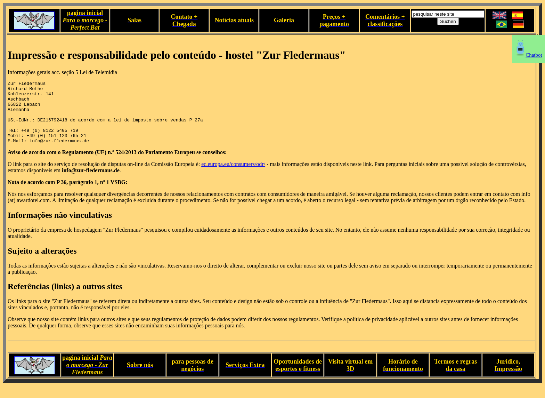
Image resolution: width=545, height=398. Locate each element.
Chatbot (528, 55)
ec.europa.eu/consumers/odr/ (233, 177)
